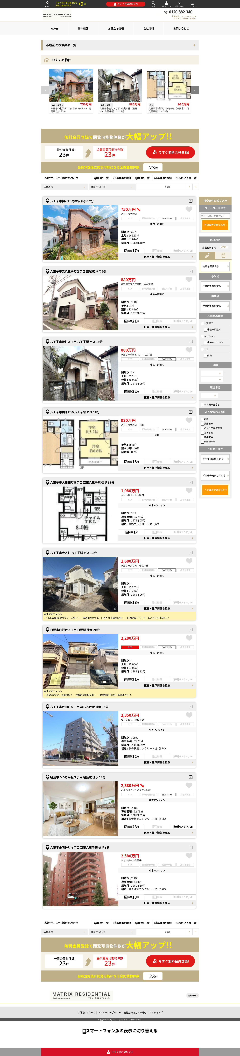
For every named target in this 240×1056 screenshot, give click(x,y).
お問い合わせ (179, 4)
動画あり (207, 423)
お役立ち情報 (116, 28)
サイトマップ (156, 1012)
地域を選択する (211, 266)
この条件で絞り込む (214, 225)
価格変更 (207, 437)
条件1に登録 (122, 178)
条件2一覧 (142, 178)
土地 (205, 349)
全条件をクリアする (214, 475)
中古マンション (213, 342)
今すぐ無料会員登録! (171, 152)
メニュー (192, 4)
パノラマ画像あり (211, 428)
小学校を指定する (212, 286)
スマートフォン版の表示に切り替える (121, 1030)
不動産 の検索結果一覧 (61, 45)
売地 (208, 355)
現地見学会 (208, 441)
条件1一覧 (101, 178)
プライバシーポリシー (109, 1012)
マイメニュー (166, 4)
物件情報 (83, 28)
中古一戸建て (212, 329)
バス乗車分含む (210, 404)
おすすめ (207, 432)
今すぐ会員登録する (125, 4)
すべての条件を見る (213, 458)
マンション (208, 336)
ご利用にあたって (86, 1012)
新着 (205, 419)
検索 (153, 4)
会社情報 (148, 28)
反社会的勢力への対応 (135, 1012)
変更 (224, 247)
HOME (47, 4)
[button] (195, 90)
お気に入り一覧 (186, 178)
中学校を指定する (212, 306)
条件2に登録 (163, 178)
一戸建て (207, 323)
